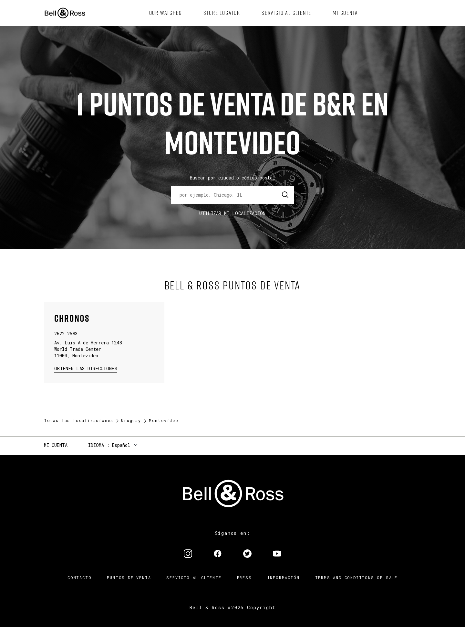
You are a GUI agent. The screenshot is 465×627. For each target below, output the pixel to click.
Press (244, 577)
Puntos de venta (129, 577)
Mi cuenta (55, 445)
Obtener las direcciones (85, 368)
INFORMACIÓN (283, 577)
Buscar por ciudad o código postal (232, 178)
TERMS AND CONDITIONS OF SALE (356, 577)
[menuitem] (166, 12)
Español (121, 445)
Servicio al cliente (193, 577)
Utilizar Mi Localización (232, 213)
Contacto (79, 577)
